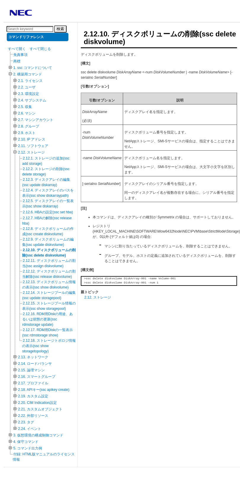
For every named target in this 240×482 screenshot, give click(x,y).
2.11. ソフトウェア (33, 146)
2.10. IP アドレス (31, 139)
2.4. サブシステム (32, 100)
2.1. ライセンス (30, 81)
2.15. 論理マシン (31, 370)
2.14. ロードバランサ (35, 364)
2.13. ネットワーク (33, 357)
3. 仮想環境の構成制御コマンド (38, 435)
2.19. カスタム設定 (33, 396)
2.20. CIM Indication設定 (37, 403)
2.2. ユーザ (27, 87)
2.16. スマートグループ (36, 377)
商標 (16, 61)
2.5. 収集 (25, 107)
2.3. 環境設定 (28, 94)
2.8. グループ (28, 126)
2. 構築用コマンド (27, 74)
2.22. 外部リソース (33, 416)
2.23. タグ (26, 422)
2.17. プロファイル (33, 383)
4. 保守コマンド (25, 442)
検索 (60, 29)
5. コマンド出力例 (27, 448)
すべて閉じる (40, 49)
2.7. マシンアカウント (35, 120)
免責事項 (20, 55)
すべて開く (17, 49)
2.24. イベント (29, 429)
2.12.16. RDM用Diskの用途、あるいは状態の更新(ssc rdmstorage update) (47, 319)
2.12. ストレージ (31, 152)
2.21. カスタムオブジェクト (40, 409)
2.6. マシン (27, 113)
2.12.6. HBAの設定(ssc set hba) (48, 212)
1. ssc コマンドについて (32, 68)
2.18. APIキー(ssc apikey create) (43, 390)
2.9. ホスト (27, 133)
